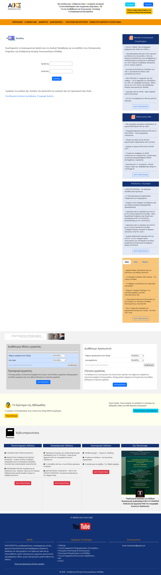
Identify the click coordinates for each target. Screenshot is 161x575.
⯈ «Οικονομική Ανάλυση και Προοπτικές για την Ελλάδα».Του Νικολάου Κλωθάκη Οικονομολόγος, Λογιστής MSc (140, 301)
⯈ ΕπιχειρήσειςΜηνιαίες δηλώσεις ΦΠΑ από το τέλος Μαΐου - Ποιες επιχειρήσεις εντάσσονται (141, 133)
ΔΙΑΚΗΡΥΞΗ (43, 22)
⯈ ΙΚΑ (59, 558)
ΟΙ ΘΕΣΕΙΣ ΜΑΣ (31, 22)
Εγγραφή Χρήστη (46, 96)
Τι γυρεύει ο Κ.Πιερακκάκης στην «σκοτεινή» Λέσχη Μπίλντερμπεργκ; (33, 411)
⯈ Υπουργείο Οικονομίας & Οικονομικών (73, 550)
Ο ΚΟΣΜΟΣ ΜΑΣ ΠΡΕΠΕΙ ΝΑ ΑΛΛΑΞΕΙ (18, 453)
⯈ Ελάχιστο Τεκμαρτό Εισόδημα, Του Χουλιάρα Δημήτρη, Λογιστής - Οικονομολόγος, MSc (137, 292)
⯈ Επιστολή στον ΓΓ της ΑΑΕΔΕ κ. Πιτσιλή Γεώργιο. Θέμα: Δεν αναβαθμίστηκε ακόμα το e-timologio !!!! (140, 166)
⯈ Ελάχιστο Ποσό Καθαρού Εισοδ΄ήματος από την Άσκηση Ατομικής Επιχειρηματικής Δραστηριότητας (140, 205)
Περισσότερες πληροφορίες (145, 411)
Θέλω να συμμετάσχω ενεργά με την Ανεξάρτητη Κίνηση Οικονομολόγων (139, 11)
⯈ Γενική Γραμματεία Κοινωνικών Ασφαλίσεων (75, 556)
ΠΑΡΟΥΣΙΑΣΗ (17, 22)
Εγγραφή (130, 4)
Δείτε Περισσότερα (141, 106)
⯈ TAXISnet (61, 545)
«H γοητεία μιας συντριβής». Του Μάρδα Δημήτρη (101, 464)
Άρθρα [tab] (127, 262)
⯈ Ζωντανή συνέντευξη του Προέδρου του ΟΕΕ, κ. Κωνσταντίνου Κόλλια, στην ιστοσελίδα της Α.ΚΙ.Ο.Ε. (140, 71)
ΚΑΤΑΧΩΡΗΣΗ (43, 382)
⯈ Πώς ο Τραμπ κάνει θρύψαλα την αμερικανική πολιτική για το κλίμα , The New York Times (140, 310)
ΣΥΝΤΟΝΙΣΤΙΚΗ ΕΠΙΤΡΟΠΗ (77, 22)
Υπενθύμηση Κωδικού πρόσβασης (20, 96)
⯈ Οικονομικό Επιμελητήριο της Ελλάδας (73, 553)
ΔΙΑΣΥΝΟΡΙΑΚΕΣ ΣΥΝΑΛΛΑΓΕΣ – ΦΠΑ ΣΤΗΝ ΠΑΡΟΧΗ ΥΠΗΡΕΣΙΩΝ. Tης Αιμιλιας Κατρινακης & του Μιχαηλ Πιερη (61, 473)
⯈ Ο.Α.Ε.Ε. (60, 561)
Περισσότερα (11, 416)
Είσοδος (148, 4)
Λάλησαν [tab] (145, 262)
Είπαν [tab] (136, 262)
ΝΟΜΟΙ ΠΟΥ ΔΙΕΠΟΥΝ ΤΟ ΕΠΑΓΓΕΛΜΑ (105, 22)
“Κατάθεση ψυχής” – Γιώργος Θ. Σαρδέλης (98, 453)
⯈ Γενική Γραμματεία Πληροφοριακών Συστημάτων (77, 548)
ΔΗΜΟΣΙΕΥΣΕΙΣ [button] (56, 22)
